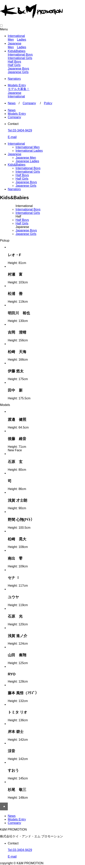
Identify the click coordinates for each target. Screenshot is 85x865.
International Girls (20, 58)
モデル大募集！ (19, 89)
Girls (28, 213)
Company (29, 103)
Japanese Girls (18, 72)
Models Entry (17, 85)
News (12, 103)
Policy (48, 103)
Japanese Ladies (27, 161)
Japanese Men (26, 157)
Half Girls (14, 65)
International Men (28, 147)
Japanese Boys (18, 68)
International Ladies (29, 150)
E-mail (12, 137)
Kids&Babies (16, 51)
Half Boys (14, 61)
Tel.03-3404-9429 (20, 130)
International (16, 36)
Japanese (14, 43)
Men (11, 39)
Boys (28, 209)
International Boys (20, 54)
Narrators (14, 78)
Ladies (21, 39)
